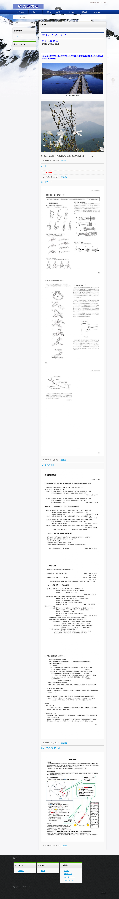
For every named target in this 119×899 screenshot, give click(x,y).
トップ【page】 (20, 12)
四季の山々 (85, 12)
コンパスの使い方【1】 (51, 748)
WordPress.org (68, 880)
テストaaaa (47, 172)
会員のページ (35, 12)
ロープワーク (46, 182)
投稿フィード (68, 874)
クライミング (71, 12)
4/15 (44, 41)
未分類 (43, 871)
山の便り (15, 858)
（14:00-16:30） (53, 41)
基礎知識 (64, 177)
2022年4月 (21, 871)
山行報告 (59, 12)
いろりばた (97, 12)
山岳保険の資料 (47, 465)
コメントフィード (69, 877)
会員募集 (48, 12)
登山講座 (63, 160)
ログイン (66, 871)
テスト (44, 166)
